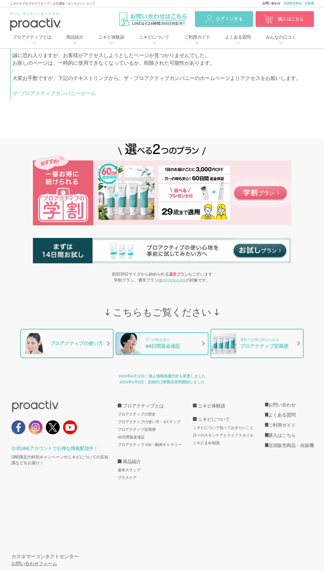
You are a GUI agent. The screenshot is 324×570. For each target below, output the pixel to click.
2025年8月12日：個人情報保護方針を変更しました (161, 370)
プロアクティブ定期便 (137, 424)
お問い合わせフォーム (35, 495)
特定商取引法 (56, 543)
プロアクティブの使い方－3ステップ (149, 416)
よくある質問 (238, 37)
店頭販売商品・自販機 (299, 3)
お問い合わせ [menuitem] (282, 399)
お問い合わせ (271, 3)
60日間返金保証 (174, 281)
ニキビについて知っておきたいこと (223, 422)
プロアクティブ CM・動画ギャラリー (150, 439)
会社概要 (176, 543)
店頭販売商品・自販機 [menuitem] (291, 439)
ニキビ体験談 (111, 37)
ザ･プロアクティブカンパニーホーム (54, 93)
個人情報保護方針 (93, 543)
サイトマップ (204, 543)
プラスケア (127, 472)
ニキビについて (154, 37)
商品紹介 (75, 37)
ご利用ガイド (197, 37)
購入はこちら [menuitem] (282, 429)
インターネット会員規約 (137, 543)
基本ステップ (129, 464)
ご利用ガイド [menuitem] (282, 419)
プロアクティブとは (32, 37)
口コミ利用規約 (239, 543)
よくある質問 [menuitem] (282, 409)
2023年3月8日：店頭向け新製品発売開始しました (161, 376)
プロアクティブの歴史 (137, 408)
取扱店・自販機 (22, 543)
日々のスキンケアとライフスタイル (223, 429)
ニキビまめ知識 (206, 437)
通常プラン (179, 274)
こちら (89, 516)
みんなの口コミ (281, 37)
